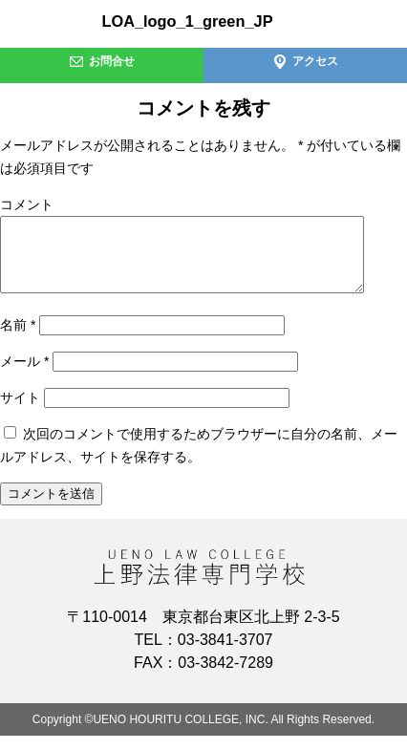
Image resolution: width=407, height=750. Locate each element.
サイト (20, 411)
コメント (27, 204)
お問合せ (102, 61)
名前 (17, 339)
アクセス (305, 61)
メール (24, 375)
